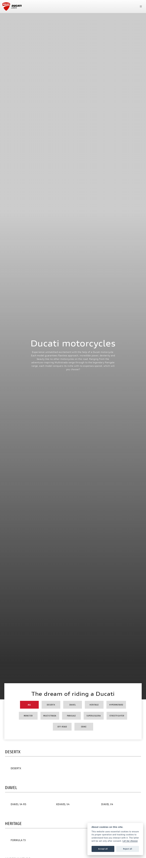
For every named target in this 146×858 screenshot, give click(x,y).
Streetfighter (116, 715)
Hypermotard (116, 704)
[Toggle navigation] (141, 6)
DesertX (51, 704)
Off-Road (62, 726)
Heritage (94, 704)
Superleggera (94, 715)
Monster (28, 715)
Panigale (71, 715)
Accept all (103, 849)
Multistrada (49, 715)
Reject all (127, 849)
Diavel (72, 704)
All (29, 704)
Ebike (84, 726)
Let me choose (130, 841)
